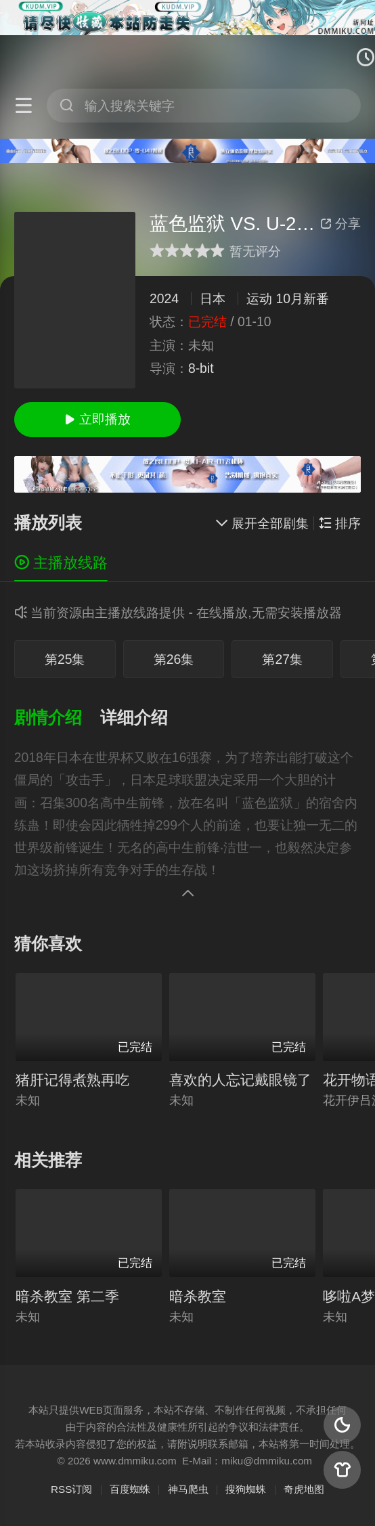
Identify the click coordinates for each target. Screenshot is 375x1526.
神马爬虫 (188, 1489)
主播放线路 (61, 562)
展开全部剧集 (262, 523)
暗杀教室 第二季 (67, 1296)
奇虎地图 (304, 1489)
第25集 (65, 659)
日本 (212, 298)
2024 (164, 298)
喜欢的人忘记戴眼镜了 (240, 1079)
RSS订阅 (71, 1489)
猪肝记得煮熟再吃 (72, 1079)
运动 (259, 298)
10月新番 (302, 298)
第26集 (174, 659)
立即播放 (97, 418)
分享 (340, 223)
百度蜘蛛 (130, 1489)
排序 (340, 523)
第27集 (282, 659)
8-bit (201, 368)
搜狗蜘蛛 (245, 1489)
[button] (57, 718)
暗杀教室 (197, 1296)
